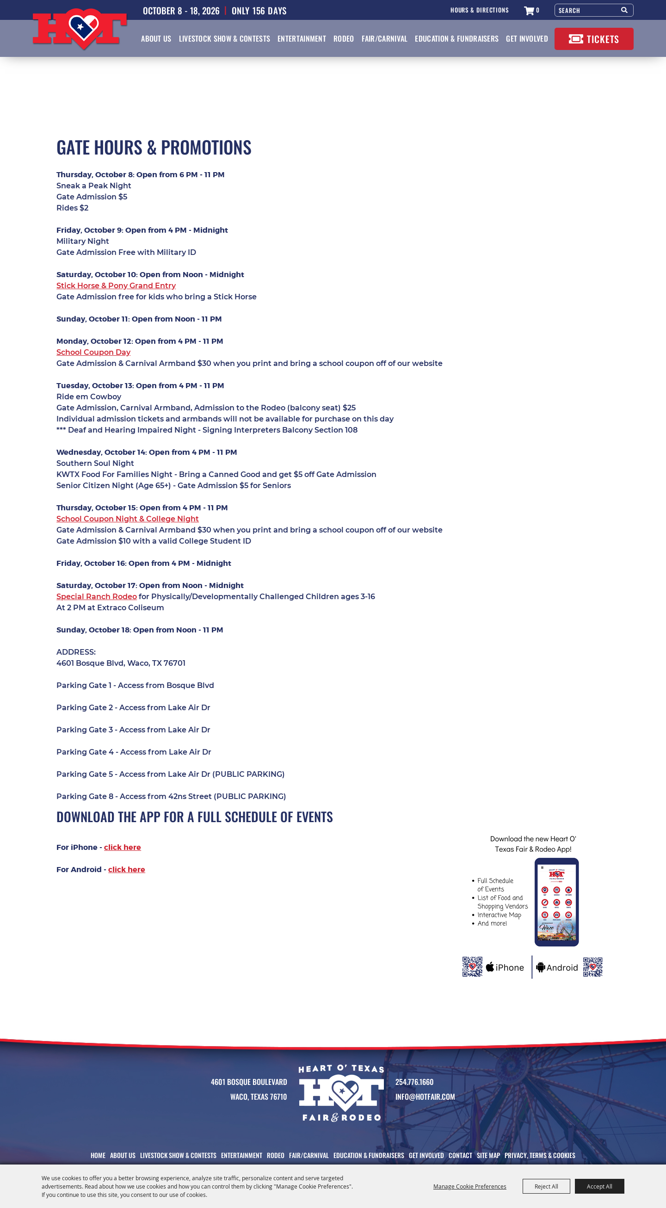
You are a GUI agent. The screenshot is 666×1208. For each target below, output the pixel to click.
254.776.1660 (414, 1081)
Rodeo (343, 38)
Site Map (488, 1155)
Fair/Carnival (385, 38)
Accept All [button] (599, 1186)
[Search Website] (586, 10)
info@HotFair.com (425, 1096)
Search (625, 9)
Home (98, 1155)
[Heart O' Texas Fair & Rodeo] (80, 29)
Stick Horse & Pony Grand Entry (116, 285)
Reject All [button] (546, 1186)
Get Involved (527, 38)
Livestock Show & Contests (225, 38)
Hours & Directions (479, 10)
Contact (460, 1155)
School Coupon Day (93, 352)
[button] (533, 907)
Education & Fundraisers (457, 38)
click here (122, 847)
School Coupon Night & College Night (127, 518)
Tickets (603, 39)
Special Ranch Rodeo (96, 596)
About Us (156, 38)
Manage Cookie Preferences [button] (469, 1186)
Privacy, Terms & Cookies (540, 1155)
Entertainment (302, 38)
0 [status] (537, 10)
